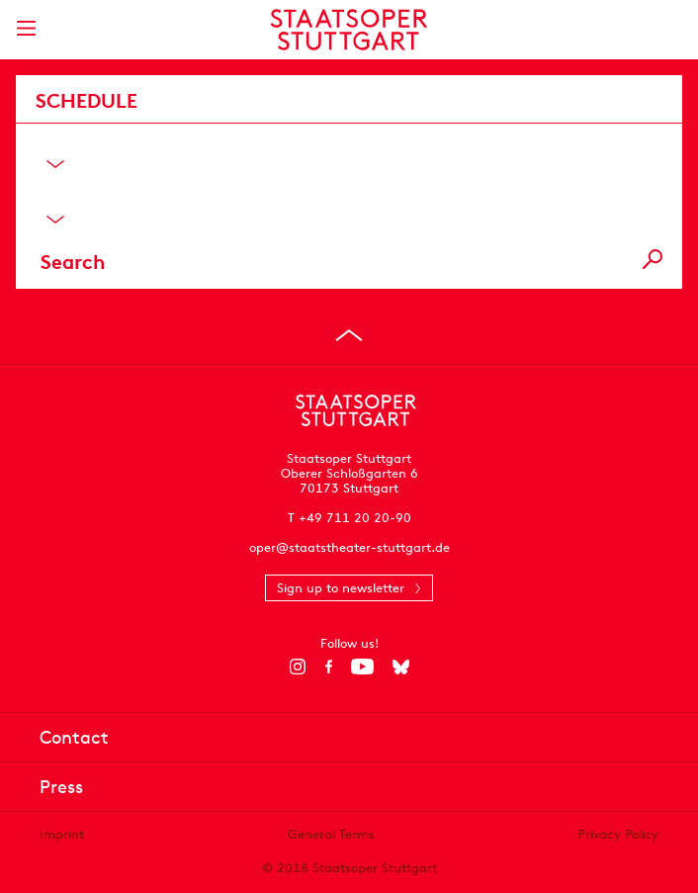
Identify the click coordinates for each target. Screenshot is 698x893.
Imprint (62, 834)
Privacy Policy (617, 834)
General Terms (331, 834)
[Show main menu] (26, 28)
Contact (74, 737)
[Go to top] (349, 335)
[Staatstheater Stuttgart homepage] (349, 29)
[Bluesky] (401, 666)
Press (61, 786)
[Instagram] (298, 666)
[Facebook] (328, 666)
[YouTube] (362, 666)
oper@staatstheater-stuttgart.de (349, 547)
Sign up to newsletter (340, 588)
